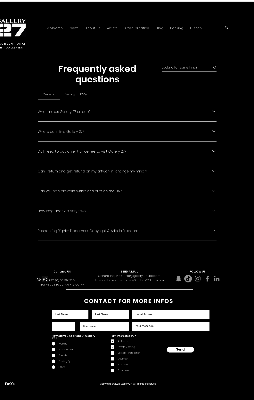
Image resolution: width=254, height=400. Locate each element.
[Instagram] (197, 278)
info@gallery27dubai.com (142, 276)
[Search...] (239, 28)
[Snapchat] (178, 278)
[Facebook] (207, 278)
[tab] (49, 94)
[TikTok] (188, 278)
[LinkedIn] (217, 278)
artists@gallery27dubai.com (144, 280)
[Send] (180, 350)
